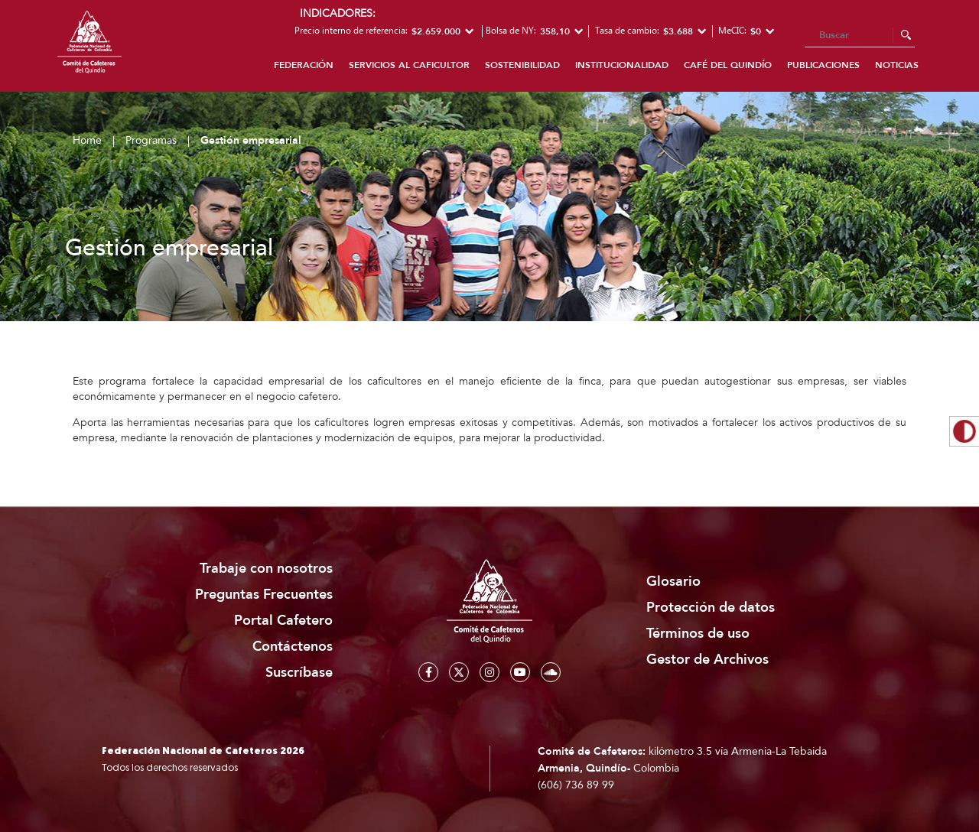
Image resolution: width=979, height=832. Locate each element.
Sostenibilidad (522, 65)
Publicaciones (823, 65)
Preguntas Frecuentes (264, 594)
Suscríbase (299, 672)
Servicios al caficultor (409, 65)
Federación (303, 65)
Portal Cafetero (283, 620)
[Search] (860, 35)
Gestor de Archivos (707, 659)
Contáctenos (292, 646)
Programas (151, 140)
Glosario (673, 581)
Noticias (897, 65)
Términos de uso (698, 633)
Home (87, 140)
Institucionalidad (621, 65)
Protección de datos (710, 607)
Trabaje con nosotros (266, 568)
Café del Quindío (728, 65)
